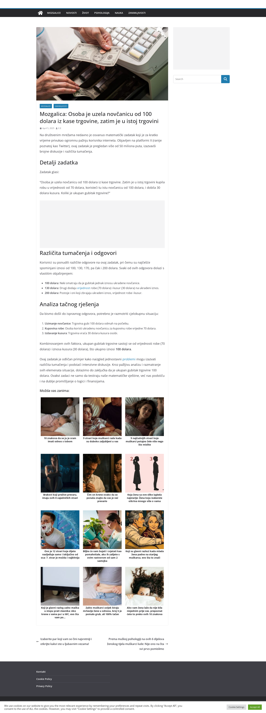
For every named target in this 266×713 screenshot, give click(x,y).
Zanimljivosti (137, 12)
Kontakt (41, 671)
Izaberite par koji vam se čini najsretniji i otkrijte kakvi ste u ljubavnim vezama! (64, 641)
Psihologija (101, 12)
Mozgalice (54, 12)
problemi (129, 359)
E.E (59, 128)
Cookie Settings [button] (236, 707)
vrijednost (83, 288)
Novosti (71, 12)
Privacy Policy (44, 686)
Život (85, 12)
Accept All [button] (255, 707)
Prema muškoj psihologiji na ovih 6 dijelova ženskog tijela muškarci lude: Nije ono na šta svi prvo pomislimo (137, 644)
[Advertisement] (102, 224)
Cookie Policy (44, 679)
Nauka (119, 12)
